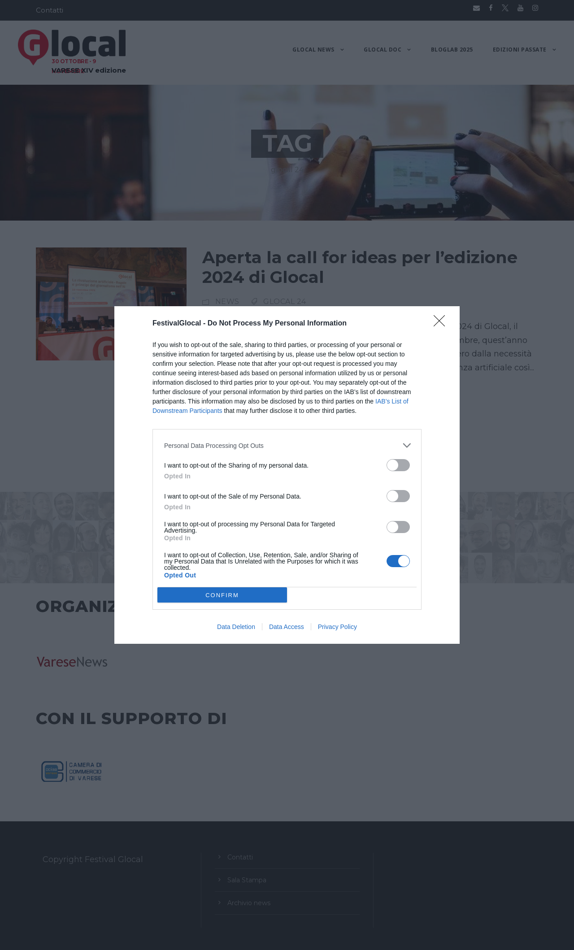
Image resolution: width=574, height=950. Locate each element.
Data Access (286, 626)
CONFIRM (222, 594)
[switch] (398, 465)
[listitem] (287, 445)
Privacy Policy (337, 626)
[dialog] (287, 475)
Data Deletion (236, 626)
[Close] (442, 323)
